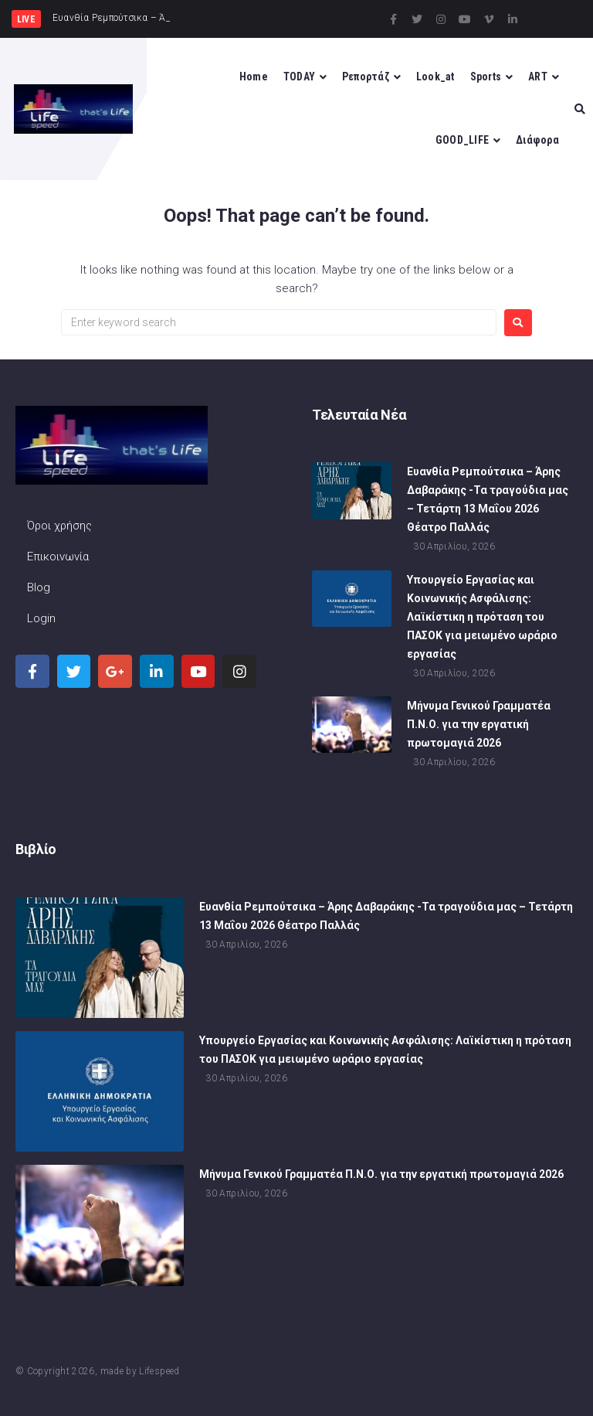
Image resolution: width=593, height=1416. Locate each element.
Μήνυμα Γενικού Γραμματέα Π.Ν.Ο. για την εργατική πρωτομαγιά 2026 (479, 726)
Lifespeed (159, 1371)
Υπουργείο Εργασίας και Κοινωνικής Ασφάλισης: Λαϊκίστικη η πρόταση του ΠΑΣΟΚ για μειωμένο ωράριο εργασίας (482, 619)
